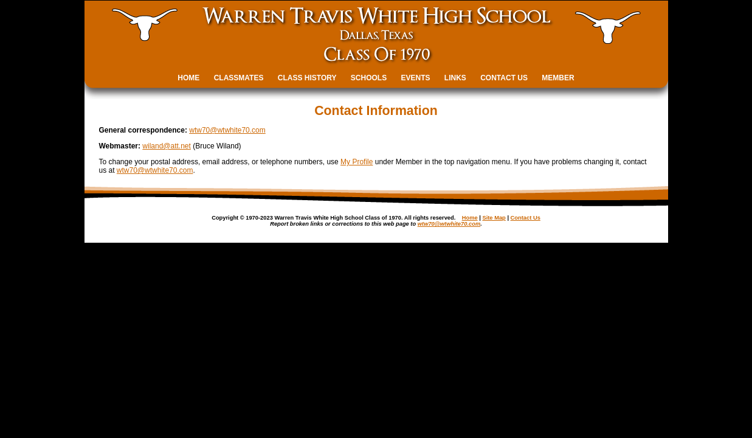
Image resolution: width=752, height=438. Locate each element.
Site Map (493, 218)
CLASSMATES (239, 78)
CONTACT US (504, 78)
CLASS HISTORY (307, 78)
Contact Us (525, 218)
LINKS (455, 78)
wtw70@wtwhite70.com (227, 130)
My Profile (356, 162)
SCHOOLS (369, 78)
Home (470, 218)
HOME (188, 78)
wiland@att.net (166, 146)
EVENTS (415, 78)
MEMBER (558, 78)
